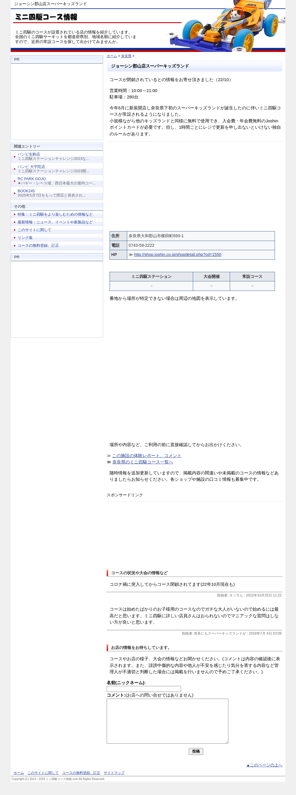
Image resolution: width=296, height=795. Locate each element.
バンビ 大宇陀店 (31, 166)
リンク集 (25, 237)
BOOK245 (26, 191)
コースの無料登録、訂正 (38, 245)
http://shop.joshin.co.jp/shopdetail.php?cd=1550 (177, 254)
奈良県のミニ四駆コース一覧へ (142, 461)
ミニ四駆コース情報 (45, 16)
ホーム (112, 56)
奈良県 (126, 56)
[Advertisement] (195, 185)
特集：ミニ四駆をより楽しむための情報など (55, 214)
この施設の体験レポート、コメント (147, 455)
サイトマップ (114, 781)
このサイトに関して (34, 230)
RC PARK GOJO (32, 179)
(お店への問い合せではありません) (150, 695)
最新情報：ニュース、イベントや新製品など (55, 222)
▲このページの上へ (264, 774)
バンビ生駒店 (29, 154)
